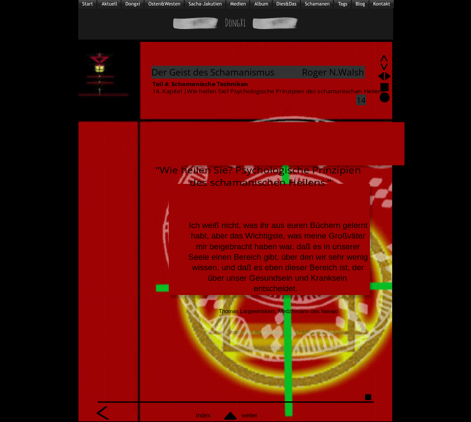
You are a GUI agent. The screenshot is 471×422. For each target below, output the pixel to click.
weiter (249, 415)
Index (203, 415)
